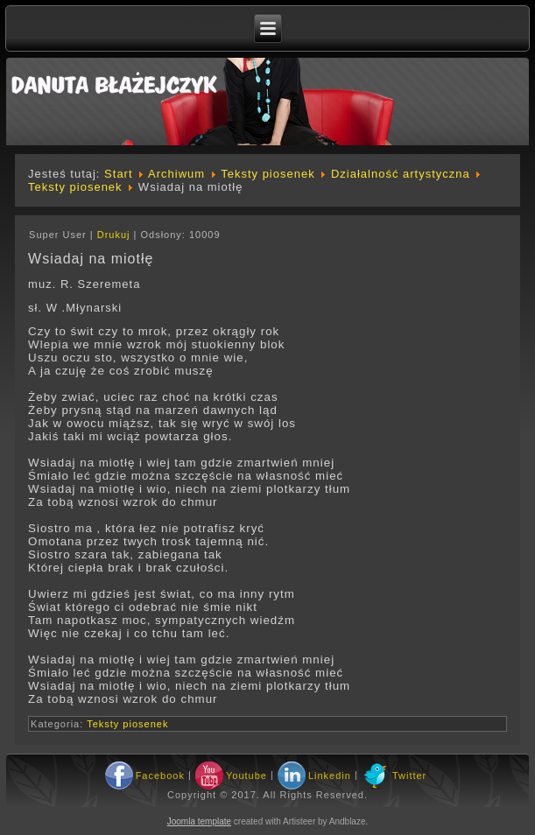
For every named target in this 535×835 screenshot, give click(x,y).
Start (118, 173)
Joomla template (199, 821)
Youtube (246, 775)
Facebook (160, 775)
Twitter (409, 775)
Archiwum (176, 173)
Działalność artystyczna (400, 173)
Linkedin (329, 775)
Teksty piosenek (268, 173)
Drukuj (115, 234)
